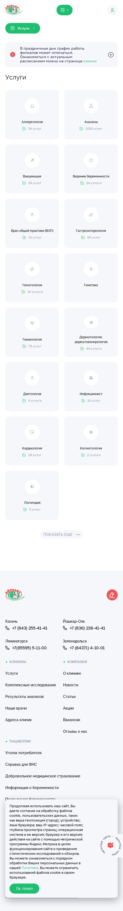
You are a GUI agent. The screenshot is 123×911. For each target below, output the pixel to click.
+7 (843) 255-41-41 (26, 628)
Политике (29, 868)
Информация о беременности (32, 788)
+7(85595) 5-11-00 (25, 648)
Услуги (11, 673)
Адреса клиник (18, 720)
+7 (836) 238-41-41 (84, 628)
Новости (70, 685)
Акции (68, 708)
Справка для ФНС (21, 764)
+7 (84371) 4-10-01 (84, 648)
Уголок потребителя (23, 753)
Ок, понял (24, 888)
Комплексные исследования (30, 685)
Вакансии (71, 720)
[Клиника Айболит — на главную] (13, 5)
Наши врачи (16, 708)
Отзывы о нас (75, 731)
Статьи (69, 696)
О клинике (72, 673)
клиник (90, 61)
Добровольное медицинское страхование (42, 776)
